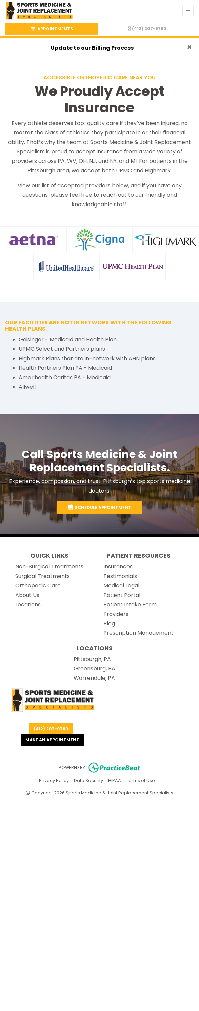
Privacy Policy (54, 780)
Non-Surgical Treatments (49, 567)
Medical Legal (121, 585)
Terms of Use (140, 780)
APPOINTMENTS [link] (52, 29)
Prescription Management (138, 633)
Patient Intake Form (130, 604)
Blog (109, 623)
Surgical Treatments (42, 576)
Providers (115, 614)
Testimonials (120, 576)
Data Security (88, 780)
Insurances (118, 567)
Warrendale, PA (94, 678)
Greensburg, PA (94, 668)
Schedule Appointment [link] (99, 507)
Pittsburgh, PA (92, 659)
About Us (27, 595)
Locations (28, 604)
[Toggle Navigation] (188, 10)
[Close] (189, 47)
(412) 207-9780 (147, 28)
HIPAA (114, 780)
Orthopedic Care (38, 585)
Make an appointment (52, 740)
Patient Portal (121, 595)
